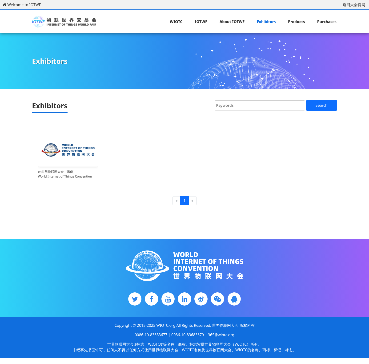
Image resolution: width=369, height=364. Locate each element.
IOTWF (201, 21)
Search (322, 105)
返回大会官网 (354, 4)
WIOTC (176, 21)
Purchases (327, 21)
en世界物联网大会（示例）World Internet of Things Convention (65, 170)
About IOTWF (232, 21)
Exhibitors (266, 21)
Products (296, 21)
